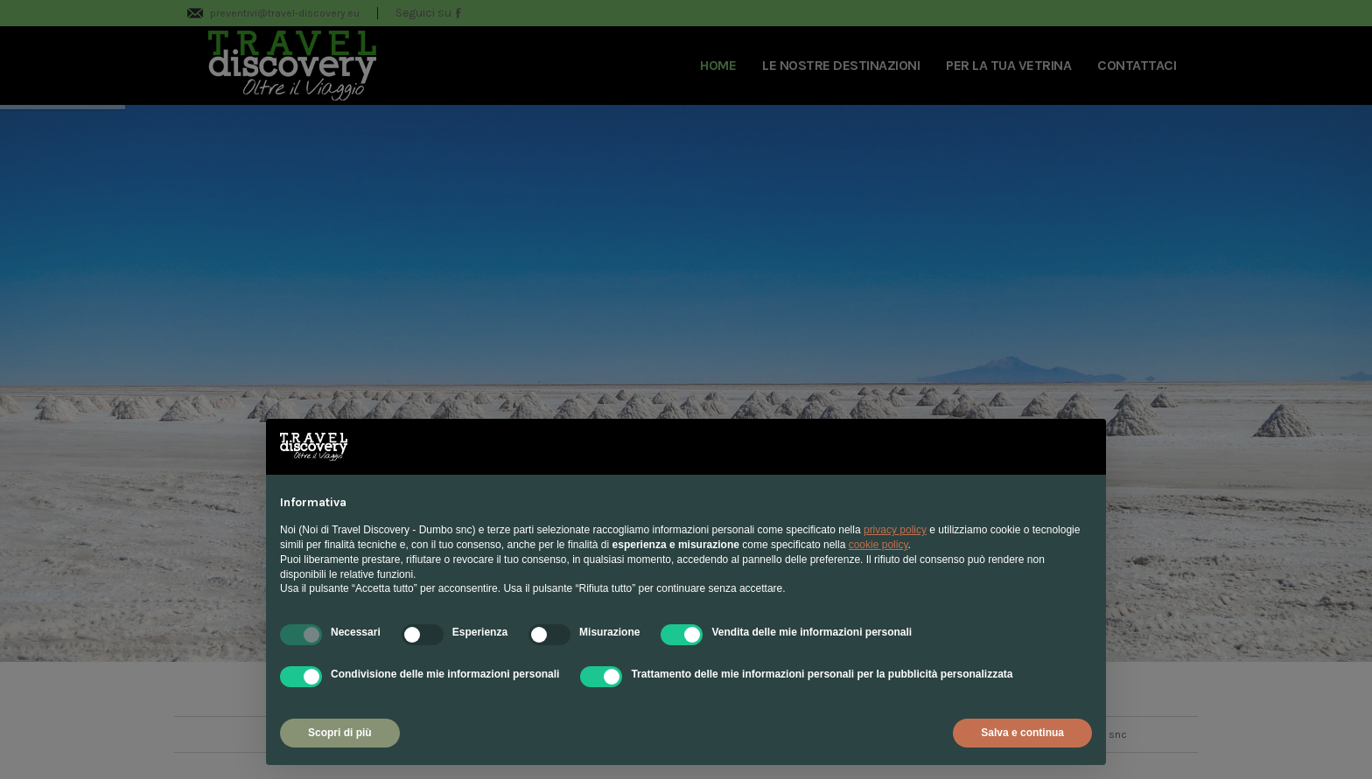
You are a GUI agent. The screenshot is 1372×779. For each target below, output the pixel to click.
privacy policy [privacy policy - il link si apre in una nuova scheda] (895, 530)
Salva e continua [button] (1022, 733)
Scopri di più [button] (340, 733)
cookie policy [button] (878, 545)
